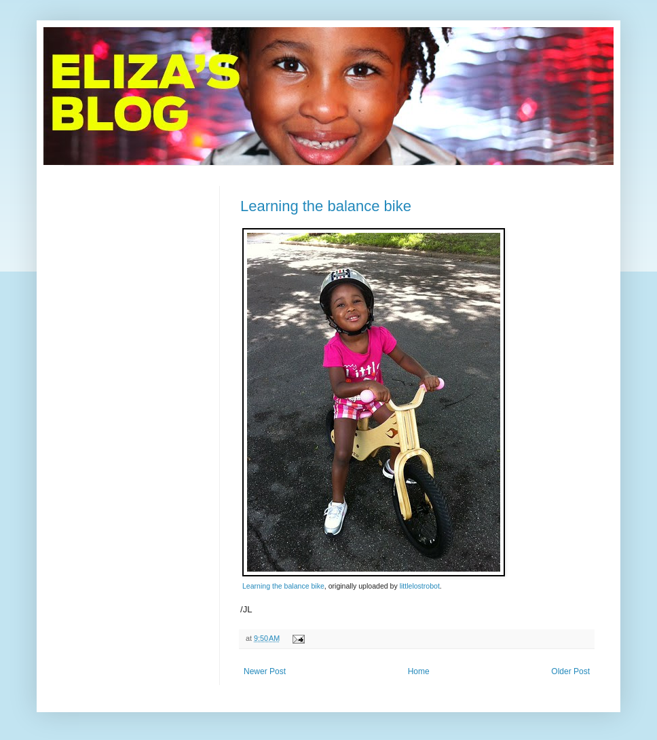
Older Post (570, 671)
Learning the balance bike (325, 206)
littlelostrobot (420, 586)
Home (419, 671)
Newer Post (265, 671)
